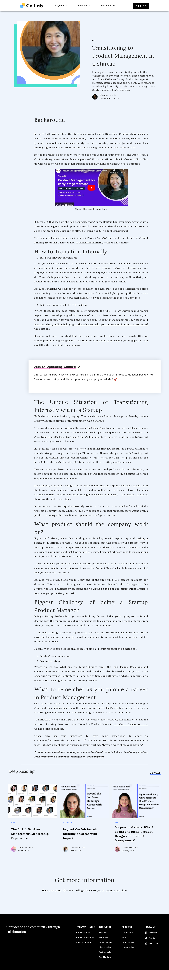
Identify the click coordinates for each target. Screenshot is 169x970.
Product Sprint (83, 932)
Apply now (140, 5)
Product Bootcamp (85, 937)
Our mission (127, 932)
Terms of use (128, 942)
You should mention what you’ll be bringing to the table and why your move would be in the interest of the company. (91, 324)
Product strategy (50, 661)
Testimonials (105, 952)
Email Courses (105, 942)
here (104, 209)
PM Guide (103, 937)
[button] (61, 6)
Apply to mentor (83, 942)
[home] (31, 5)
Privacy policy (128, 947)
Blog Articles (105, 947)
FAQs (124, 937)
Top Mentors (105, 957)
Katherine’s (52, 133)
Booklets (103, 932)
